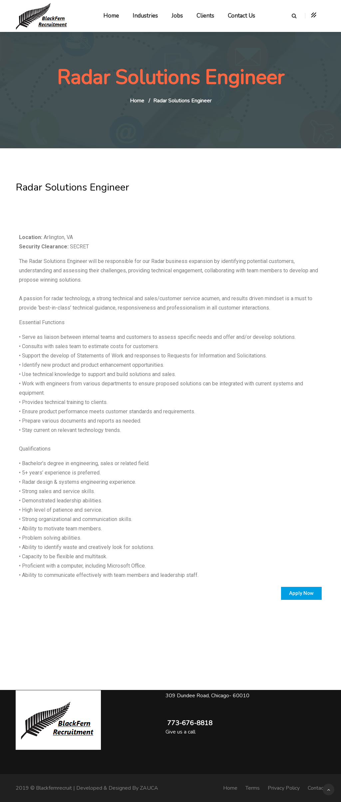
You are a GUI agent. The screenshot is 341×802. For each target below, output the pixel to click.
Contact (316, 788)
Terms (252, 788)
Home (111, 16)
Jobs (177, 16)
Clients (205, 16)
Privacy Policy (284, 788)
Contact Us (241, 16)
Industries (145, 16)
